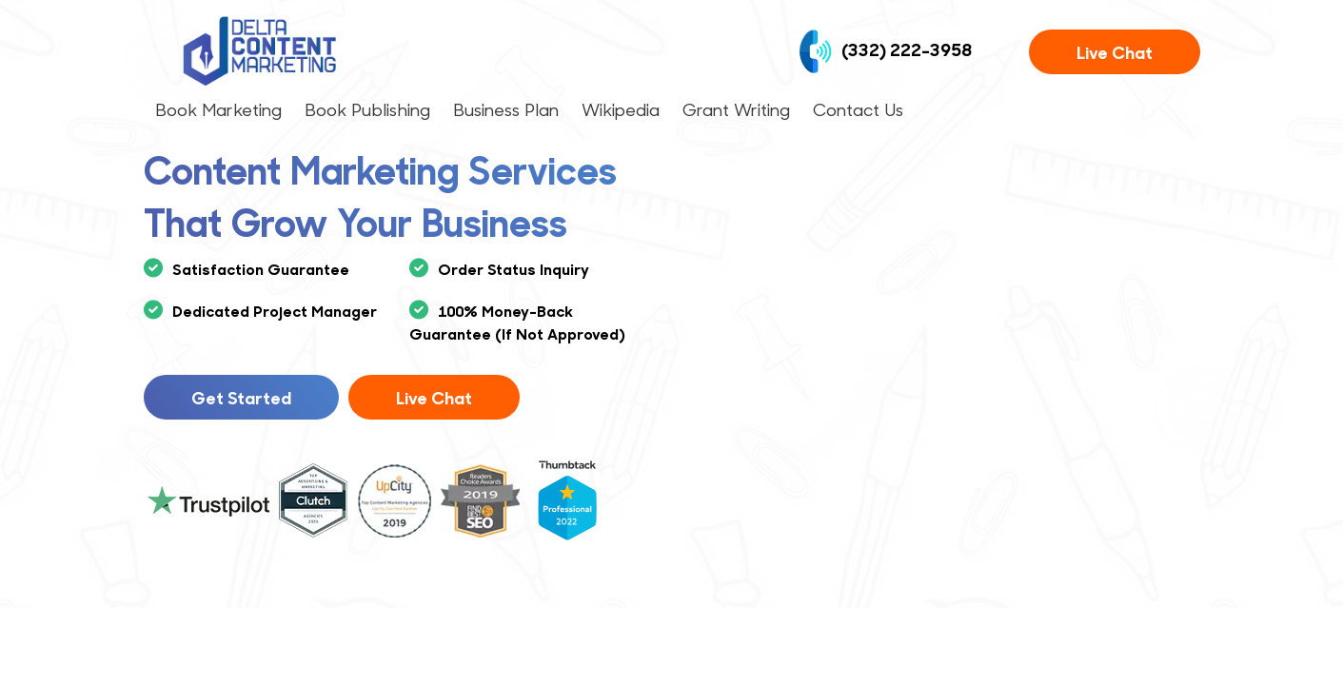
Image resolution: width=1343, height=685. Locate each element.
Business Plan (506, 109)
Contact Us (858, 109)
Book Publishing (367, 109)
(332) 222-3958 (885, 51)
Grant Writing (736, 109)
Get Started (241, 397)
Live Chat (1114, 52)
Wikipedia (621, 109)
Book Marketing (218, 109)
